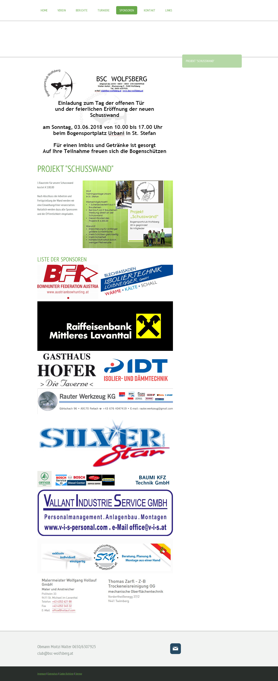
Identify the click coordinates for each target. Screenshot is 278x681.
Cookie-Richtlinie (67, 673)
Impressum (41, 673)
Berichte (81, 10)
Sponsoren (126, 10)
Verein (62, 10)
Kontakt (149, 10)
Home (44, 10)
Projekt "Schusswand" (200, 61)
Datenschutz (53, 673)
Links (168, 10)
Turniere (103, 10)
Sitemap (78, 673)
